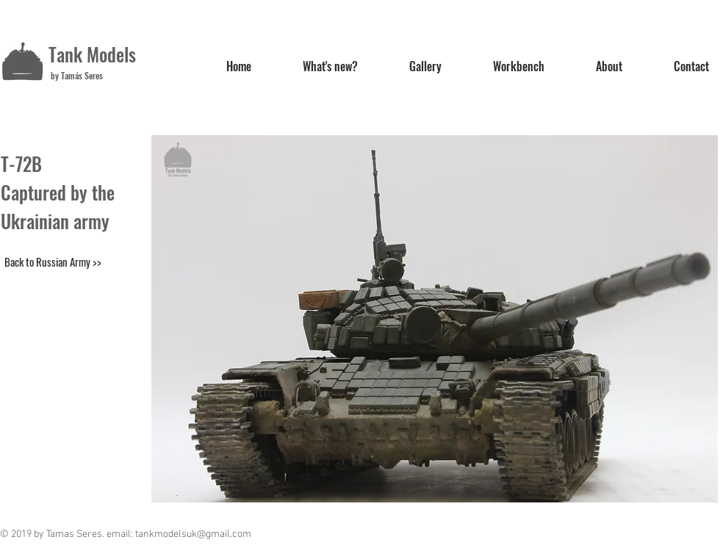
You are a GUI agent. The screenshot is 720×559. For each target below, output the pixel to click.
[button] (434, 318)
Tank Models (92, 54)
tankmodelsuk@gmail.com (193, 534)
